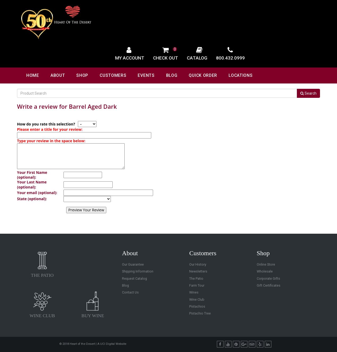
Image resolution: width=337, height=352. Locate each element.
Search (308, 93)
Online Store (266, 264)
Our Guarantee (133, 264)
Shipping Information (137, 271)
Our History (197, 264)
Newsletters (198, 271)
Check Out (165, 58)
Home (32, 75)
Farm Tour (196, 285)
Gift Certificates (268, 285)
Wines (194, 292)
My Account (129, 58)
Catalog (197, 58)
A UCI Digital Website (111, 344)
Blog (172, 75)
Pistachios (197, 306)
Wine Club (196, 299)
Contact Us (130, 292)
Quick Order (203, 75)
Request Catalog (134, 278)
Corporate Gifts (268, 278)
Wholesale (265, 271)
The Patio (196, 278)
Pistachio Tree (200, 313)
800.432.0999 (230, 58)
